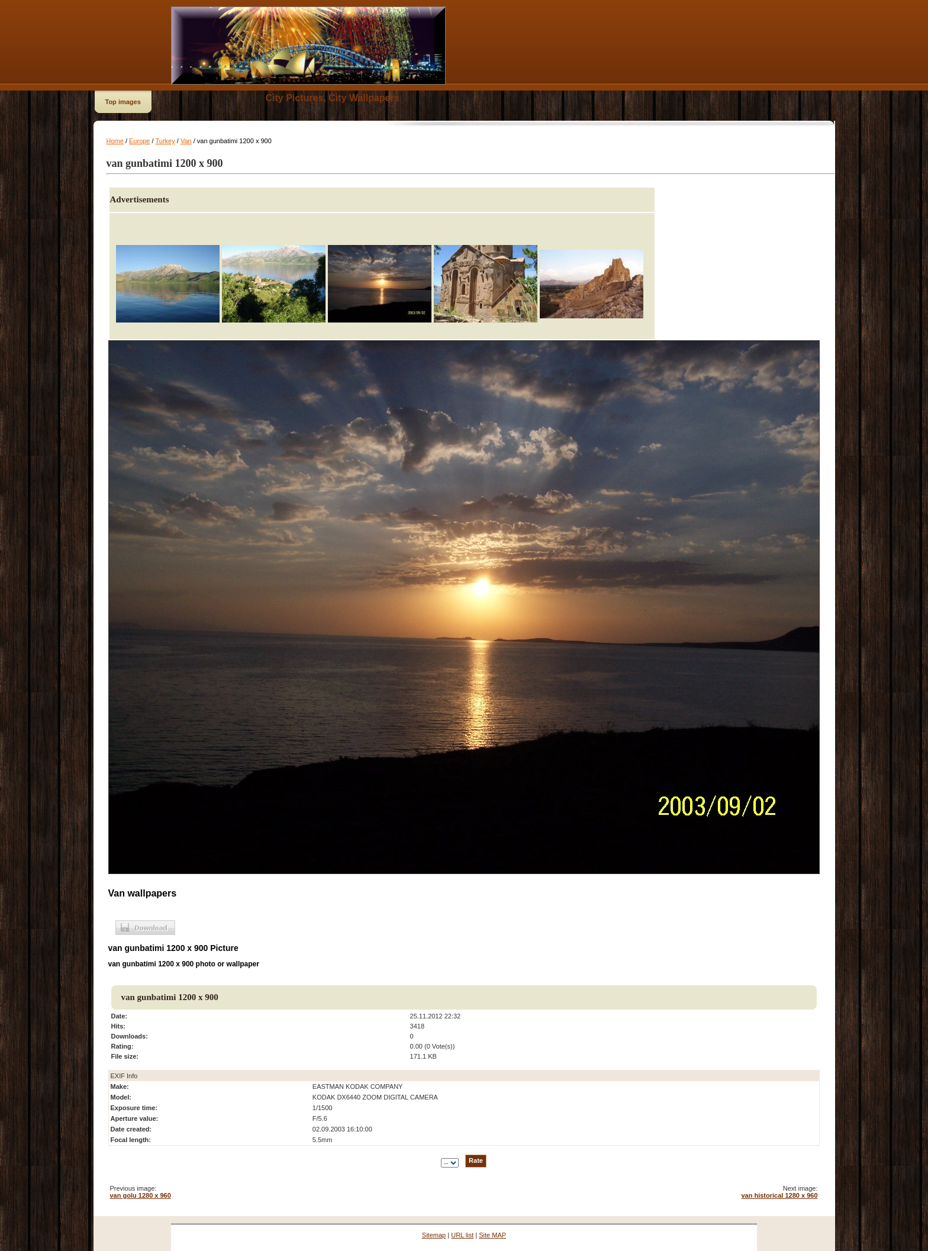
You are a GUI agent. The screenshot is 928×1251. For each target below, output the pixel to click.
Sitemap (434, 1235)
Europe (139, 140)
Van (186, 140)
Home (115, 140)
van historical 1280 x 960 (779, 1195)
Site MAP (492, 1235)
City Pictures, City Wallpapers (332, 98)
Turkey (165, 140)
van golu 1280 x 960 (140, 1195)
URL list (462, 1235)
